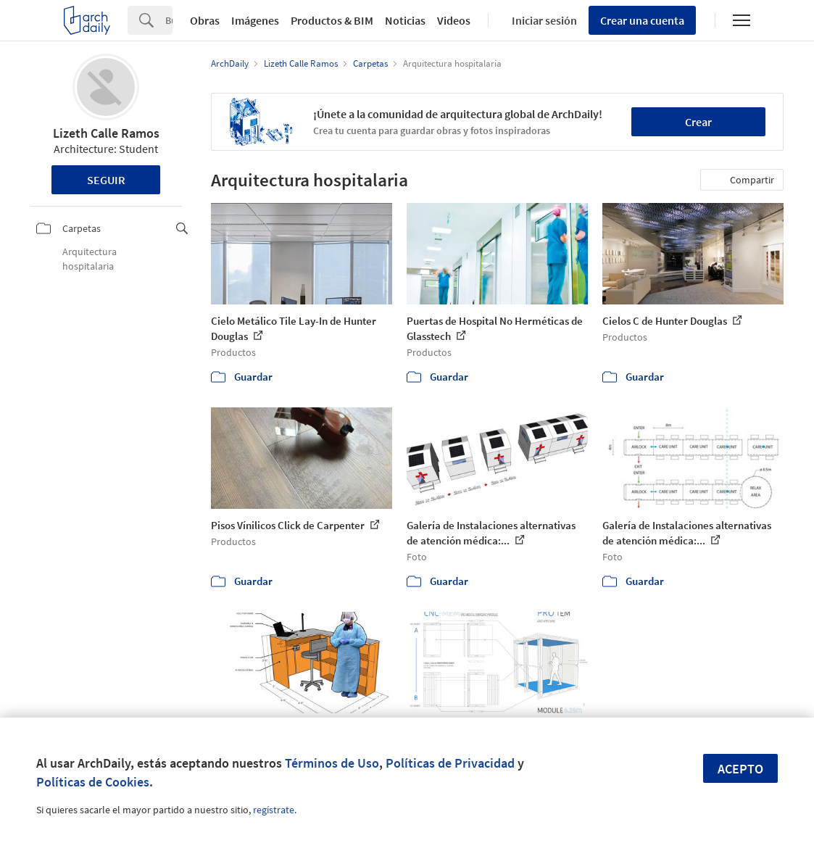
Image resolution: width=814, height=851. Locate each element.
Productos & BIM (332, 20)
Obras (205, 20)
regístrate (273, 809)
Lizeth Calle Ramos (106, 133)
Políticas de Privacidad (450, 763)
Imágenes (255, 20)
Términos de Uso (332, 763)
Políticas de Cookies (92, 781)
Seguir (106, 180)
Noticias (405, 20)
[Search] (169, 20)
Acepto (740, 768)
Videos (453, 20)
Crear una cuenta (642, 20)
